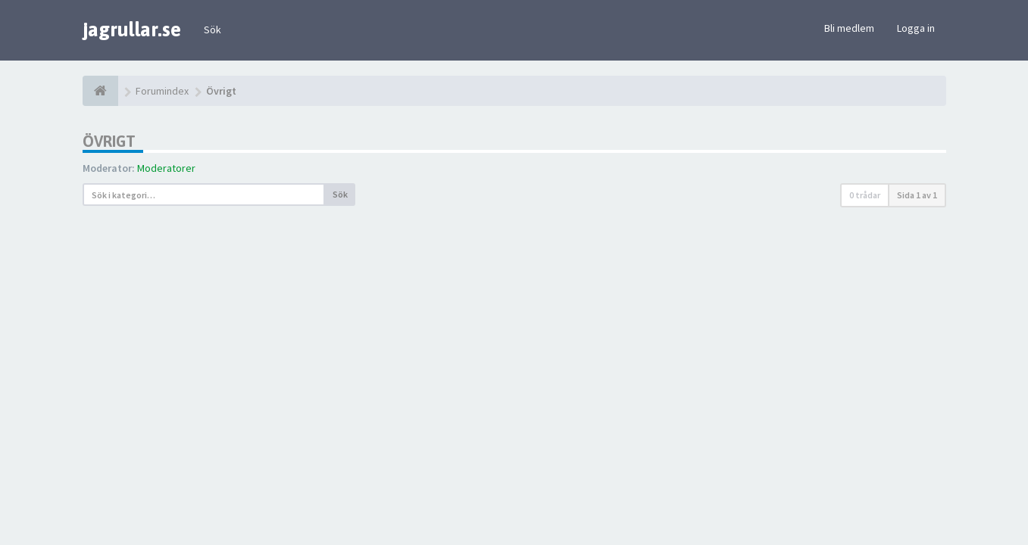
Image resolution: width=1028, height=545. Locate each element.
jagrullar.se (132, 29)
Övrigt (109, 141)
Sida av (917, 195)
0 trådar (864, 195)
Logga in (916, 28)
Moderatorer (166, 168)
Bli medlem (849, 28)
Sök (212, 29)
